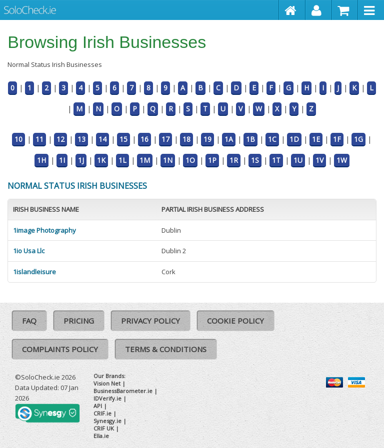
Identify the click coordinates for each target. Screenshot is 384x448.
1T (276, 160)
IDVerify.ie (108, 398)
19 (208, 139)
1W (341, 160)
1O (190, 160)
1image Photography (44, 230)
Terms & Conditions (165, 349)
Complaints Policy (60, 349)
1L (122, 160)
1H (41, 160)
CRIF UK (104, 428)
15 (124, 139)
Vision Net (107, 383)
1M (145, 160)
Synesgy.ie (108, 421)
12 (60, 139)
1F (337, 139)
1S (255, 160)
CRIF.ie (103, 413)
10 (18, 139)
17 (166, 139)
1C (272, 139)
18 (186, 139)
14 (102, 139)
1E (316, 139)
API (98, 406)
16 (144, 139)
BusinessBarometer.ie (123, 391)
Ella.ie (101, 436)
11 (40, 139)
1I (62, 160)
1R (234, 160)
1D (294, 139)
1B (250, 139)
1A (228, 139)
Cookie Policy (235, 321)
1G (358, 139)
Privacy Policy (150, 321)
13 (82, 139)
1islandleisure (34, 271)
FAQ (29, 321)
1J (81, 160)
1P (212, 160)
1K (101, 160)
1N (167, 160)
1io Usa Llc (28, 250)
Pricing (79, 321)
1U (298, 160)
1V (320, 160)
